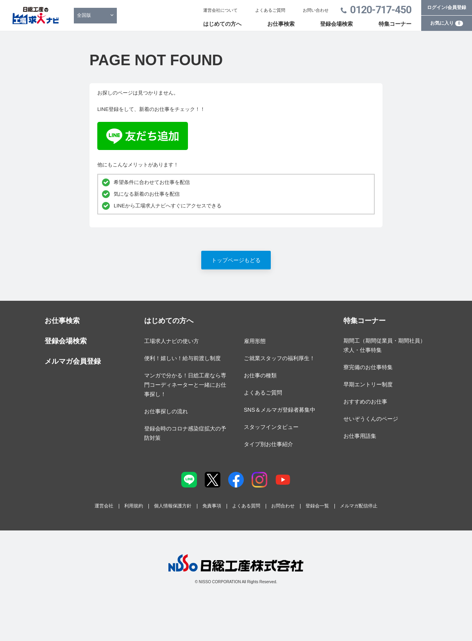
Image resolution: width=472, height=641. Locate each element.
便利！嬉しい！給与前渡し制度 (182, 358)
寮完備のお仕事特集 (368, 367)
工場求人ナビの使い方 (171, 341)
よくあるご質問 (270, 10)
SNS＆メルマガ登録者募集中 (279, 410)
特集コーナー (395, 24)
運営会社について (220, 10)
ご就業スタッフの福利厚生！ (279, 358)
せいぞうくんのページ (370, 419)
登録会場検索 (336, 24)
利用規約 (133, 506)
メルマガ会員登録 (73, 361)
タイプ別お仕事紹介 (268, 444)
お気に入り (446, 23)
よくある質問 (246, 506)
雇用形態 (255, 341)
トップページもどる (236, 260)
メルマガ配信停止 (358, 506)
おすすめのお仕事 (365, 401)
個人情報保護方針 (172, 506)
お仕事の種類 (260, 375)
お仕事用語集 (359, 436)
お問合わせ (283, 506)
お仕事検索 (281, 24)
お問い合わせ (316, 10)
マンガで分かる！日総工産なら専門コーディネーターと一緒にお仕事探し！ (185, 384)
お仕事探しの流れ (166, 411)
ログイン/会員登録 (446, 7)
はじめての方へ (222, 24)
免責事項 (211, 506)
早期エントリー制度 (368, 384)
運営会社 (104, 506)
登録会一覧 (317, 506)
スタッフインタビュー (271, 427)
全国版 (84, 15)
